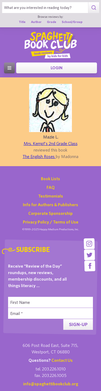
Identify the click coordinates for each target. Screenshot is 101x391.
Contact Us (62, 360)
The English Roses (39, 156)
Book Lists (50, 178)
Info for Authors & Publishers (50, 204)
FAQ (51, 187)
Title (22, 22)
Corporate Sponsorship (50, 213)
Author (36, 22)
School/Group (72, 22)
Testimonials (50, 195)
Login (56, 67)
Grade (51, 22)
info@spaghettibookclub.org (50, 383)
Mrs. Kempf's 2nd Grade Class (51, 143)
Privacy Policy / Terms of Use (50, 221)
